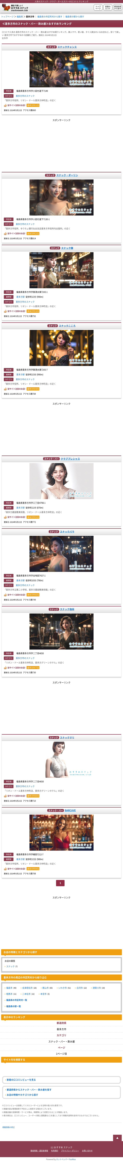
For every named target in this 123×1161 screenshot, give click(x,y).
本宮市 (43, 994)
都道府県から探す (117, 7)
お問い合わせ (87, 1151)
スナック (10, 966)
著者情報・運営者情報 (39, 1151)
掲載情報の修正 (8, 1127)
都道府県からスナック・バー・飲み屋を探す (29, 1090)
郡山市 (45, 988)
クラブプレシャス (70, 459)
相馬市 (9, 994)
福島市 (9, 988)
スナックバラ (67, 531)
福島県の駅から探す (74, 17)
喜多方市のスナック (25, 96)
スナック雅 (67, 248)
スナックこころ (67, 325)
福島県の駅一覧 (13, 1006)
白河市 (80, 988)
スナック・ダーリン (67, 175)
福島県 (20, 17)
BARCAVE (70, 810)
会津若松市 (27, 988)
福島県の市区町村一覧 (16, 1000)
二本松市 (26, 994)
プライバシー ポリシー (70, 1151)
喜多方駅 (20, 297)
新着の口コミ (108, 7)
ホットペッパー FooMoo (66, 1159)
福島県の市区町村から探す (49, 17)
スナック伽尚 (67, 609)
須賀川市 (97, 988)
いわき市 (62, 988)
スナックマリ (67, 737)
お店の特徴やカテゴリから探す (22, 1095)
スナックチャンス (67, 47)
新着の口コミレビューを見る (21, 1080)
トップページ (98, 7)
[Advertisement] (61, 144)
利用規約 (54, 1151)
